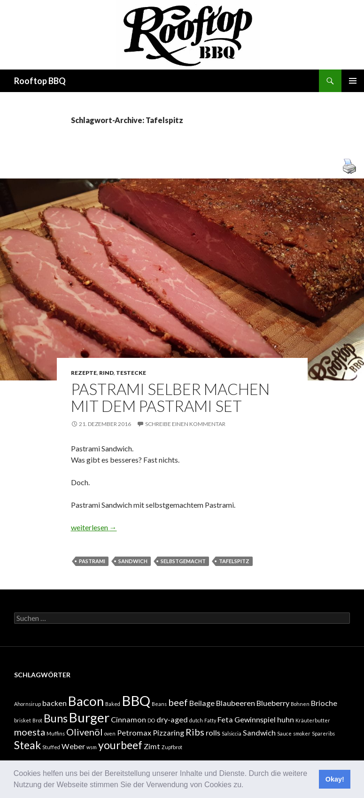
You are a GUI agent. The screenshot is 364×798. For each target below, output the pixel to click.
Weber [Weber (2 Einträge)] (73, 746)
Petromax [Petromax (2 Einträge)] (134, 732)
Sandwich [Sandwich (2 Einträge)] (259, 732)
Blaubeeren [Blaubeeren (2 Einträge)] (235, 702)
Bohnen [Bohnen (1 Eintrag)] (300, 704)
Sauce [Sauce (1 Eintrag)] (284, 733)
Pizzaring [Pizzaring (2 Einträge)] (168, 732)
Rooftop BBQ (40, 81)
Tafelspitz (234, 561)
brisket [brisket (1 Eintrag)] (22, 720)
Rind (106, 372)
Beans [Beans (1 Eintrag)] (159, 704)
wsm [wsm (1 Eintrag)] (91, 747)
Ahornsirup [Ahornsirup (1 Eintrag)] (27, 704)
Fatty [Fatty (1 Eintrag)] (210, 720)
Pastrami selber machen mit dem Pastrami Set (170, 397)
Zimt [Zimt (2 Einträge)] (152, 746)
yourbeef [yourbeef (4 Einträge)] (120, 745)
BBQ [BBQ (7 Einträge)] (136, 700)
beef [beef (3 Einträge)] (178, 702)
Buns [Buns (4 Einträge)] (56, 718)
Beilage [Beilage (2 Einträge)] (202, 702)
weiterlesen (94, 527)
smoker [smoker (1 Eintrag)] (301, 733)
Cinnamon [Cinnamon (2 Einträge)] (128, 719)
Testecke (131, 372)
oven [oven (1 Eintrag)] (110, 733)
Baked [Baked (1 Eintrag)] (112, 704)
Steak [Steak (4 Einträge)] (27, 745)
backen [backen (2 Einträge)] (54, 702)
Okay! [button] (334, 779)
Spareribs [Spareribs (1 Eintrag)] (323, 733)
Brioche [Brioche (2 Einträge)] (324, 702)
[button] (247, 785)
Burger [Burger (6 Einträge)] (89, 717)
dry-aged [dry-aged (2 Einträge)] (172, 719)
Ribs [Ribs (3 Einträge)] (195, 731)
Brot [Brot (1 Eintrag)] (37, 720)
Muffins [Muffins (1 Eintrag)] (55, 733)
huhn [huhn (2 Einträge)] (285, 719)
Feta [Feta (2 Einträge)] (225, 719)
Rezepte (84, 372)
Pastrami (92, 561)
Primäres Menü (352, 81)
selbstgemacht (183, 561)
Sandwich (132, 561)
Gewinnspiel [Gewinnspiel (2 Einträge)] (255, 719)
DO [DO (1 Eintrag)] (151, 720)
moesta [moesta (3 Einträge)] (29, 731)
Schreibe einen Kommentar (185, 423)
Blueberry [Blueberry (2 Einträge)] (272, 702)
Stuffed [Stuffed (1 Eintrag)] (51, 747)
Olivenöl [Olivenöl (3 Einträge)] (84, 731)
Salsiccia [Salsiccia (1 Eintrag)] (231, 733)
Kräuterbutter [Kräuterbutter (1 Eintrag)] (312, 720)
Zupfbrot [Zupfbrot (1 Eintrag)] (172, 747)
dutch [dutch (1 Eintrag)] (196, 720)
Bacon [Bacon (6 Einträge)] (86, 701)
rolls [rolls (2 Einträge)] (213, 732)
